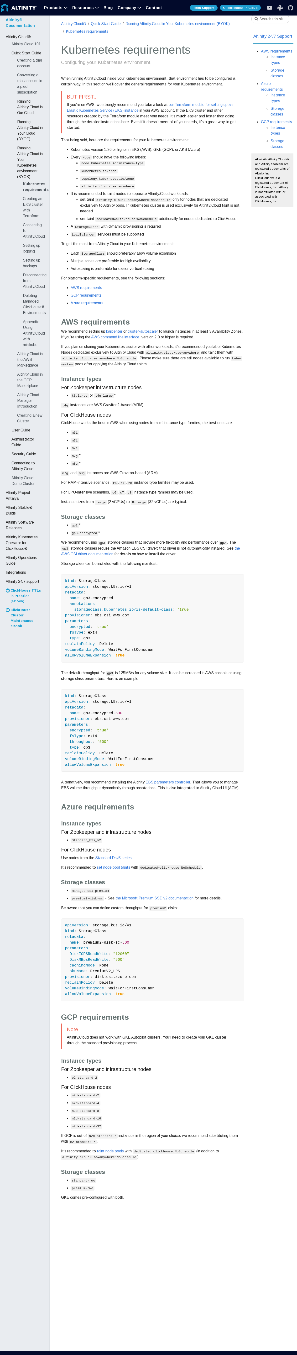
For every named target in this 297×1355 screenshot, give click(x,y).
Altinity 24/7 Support (272, 36)
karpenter (114, 331)
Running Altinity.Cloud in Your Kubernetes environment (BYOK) (177, 24)
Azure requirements (87, 303)
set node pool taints (113, 867)
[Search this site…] (270, 18)
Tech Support (203, 8)
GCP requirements (86, 295)
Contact (154, 7)
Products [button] (53, 7)
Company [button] (127, 7)
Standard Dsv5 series (113, 858)
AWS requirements (86, 288)
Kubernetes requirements (87, 31)
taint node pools (110, 1151)
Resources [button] (83, 7)
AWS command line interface (115, 337)
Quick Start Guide (106, 24)
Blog (108, 7)
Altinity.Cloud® (73, 24)
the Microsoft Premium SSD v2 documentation (154, 898)
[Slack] (269, 8)
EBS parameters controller (168, 782)
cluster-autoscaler (143, 331)
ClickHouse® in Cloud (240, 8)
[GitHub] (290, 8)
